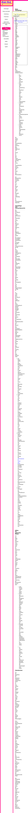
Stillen (6, 41)
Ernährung (6, 14)
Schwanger (6, 8)
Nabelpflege (5, 30)
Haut (4, 31)
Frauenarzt (6, 16)
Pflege (6, 28)
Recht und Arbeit (6, 11)
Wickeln (6, 44)
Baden (4, 35)
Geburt (6, 19)
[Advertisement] (6, 53)
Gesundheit (6, 38)
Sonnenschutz (6, 36)
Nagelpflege (5, 32)
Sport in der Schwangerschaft (6, 22)
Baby (6, 24)
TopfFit (6, 46)
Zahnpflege (5, 33)
